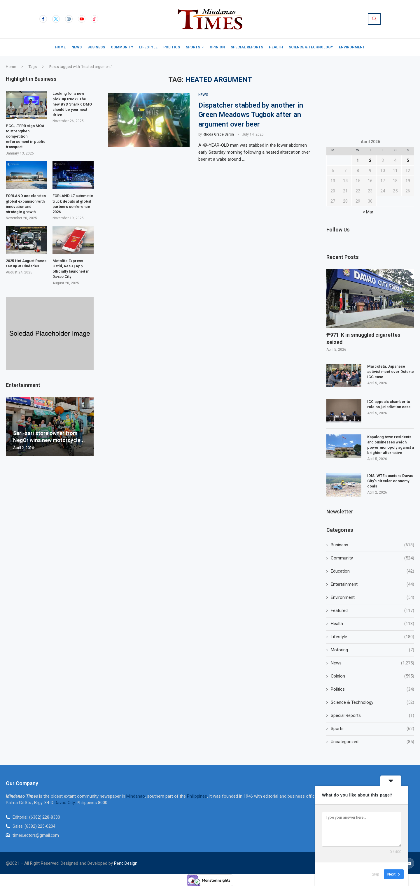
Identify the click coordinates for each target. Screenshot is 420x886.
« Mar (368, 212)
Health (276, 47)
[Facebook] (43, 19)
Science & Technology (311, 47)
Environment (352, 47)
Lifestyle (148, 47)
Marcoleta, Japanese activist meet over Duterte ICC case (390, 371)
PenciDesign (125, 863)
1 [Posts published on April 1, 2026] (357, 160)
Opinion (217, 47)
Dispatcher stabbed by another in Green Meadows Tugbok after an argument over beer (250, 114)
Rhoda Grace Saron (218, 134)
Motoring (372, 650)
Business (96, 47)
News (76, 47)
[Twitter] (56, 19)
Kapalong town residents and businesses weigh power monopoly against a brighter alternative (390, 445)
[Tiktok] (94, 19)
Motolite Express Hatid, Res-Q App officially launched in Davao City (70, 269)
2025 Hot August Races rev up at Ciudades (26, 263)
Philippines (197, 796)
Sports (193, 47)
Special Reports (247, 47)
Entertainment (372, 584)
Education (372, 571)
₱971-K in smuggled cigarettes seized (363, 338)
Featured (372, 611)
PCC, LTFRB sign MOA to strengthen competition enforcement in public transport (26, 136)
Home (60, 47)
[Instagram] (69, 19)
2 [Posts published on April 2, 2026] (370, 160)
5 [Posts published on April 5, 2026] (408, 160)
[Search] (374, 19)
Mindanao (135, 796)
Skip (375, 874)
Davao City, (66, 802)
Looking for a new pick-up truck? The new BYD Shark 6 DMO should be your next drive (72, 104)
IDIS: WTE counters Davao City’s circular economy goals (390, 480)
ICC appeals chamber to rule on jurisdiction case (389, 404)
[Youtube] (81, 19)
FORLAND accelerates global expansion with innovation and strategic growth (26, 204)
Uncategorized (372, 742)
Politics (171, 47)
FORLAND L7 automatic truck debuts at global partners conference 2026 (72, 204)
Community (122, 47)
